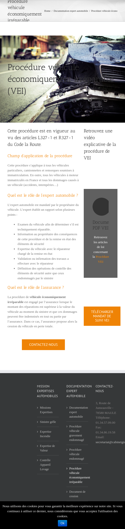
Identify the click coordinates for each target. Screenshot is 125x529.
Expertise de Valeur (47, 448)
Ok (62, 523)
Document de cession (77, 494)
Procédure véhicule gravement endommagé (76, 433)
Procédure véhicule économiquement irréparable (77, 475)
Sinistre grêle (48, 422)
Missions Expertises (46, 410)
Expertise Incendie (45, 434)
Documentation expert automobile (77, 412)
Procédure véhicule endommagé (76, 454)
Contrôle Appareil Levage (45, 464)
